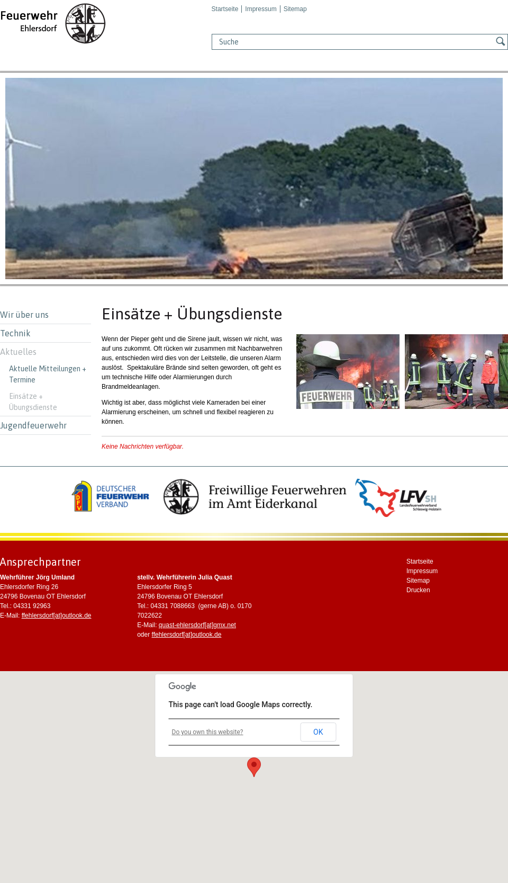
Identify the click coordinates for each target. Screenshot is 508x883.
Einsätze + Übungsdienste (33, 402)
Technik (15, 333)
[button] (254, 767)
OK (318, 732)
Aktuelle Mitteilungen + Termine (47, 374)
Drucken (418, 590)
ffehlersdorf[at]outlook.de (57, 615)
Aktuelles (18, 351)
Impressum (260, 9)
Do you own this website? (207, 732)
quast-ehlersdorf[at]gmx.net (197, 625)
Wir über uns (24, 314)
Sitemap (295, 9)
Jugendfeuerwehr (33, 425)
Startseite (225, 9)
